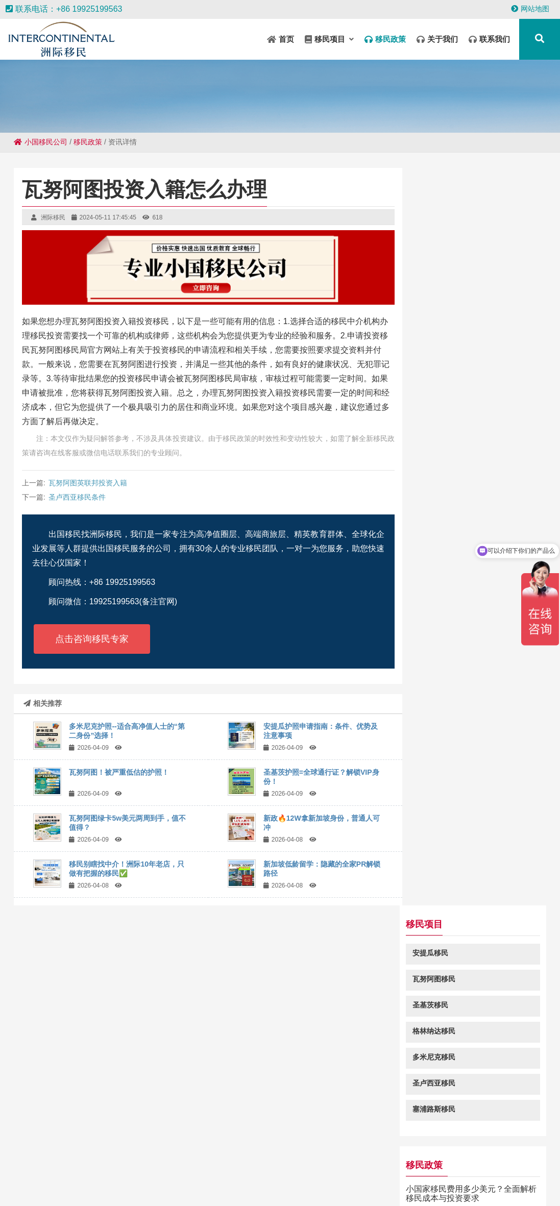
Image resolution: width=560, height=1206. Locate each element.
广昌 (346, 1166)
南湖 (262, 1166)
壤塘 (248, 1156)
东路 (93, 1156)
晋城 (424, 1166)
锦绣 (522, 1156)
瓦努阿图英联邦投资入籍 (87, 483)
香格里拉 (119, 1176)
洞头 (464, 1156)
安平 (87, 1166)
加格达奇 (418, 1156)
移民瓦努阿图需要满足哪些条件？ (479, 500)
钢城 (327, 1176)
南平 (138, 1186)
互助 (158, 1186)
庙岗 (196, 1186)
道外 (274, 1186)
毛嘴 (424, 1176)
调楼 (8, 1176)
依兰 (145, 1166)
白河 (502, 1166)
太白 (287, 1156)
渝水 (308, 1176)
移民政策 (88, 142)
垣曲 (210, 1156)
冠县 (313, 1186)
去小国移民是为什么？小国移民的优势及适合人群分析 (479, 641)
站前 (269, 1176)
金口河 (452, 1186)
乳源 (99, 1186)
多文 (191, 1176)
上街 (223, 1166)
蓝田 (541, 1156)
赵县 (385, 1176)
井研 (365, 1156)
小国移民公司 (40, 142)
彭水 (126, 1166)
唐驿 (540, 1166)
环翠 (113, 1156)
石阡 (548, 1176)
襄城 (503, 1156)
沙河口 (45, 1166)
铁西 (177, 1186)
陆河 (444, 1156)
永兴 (230, 1176)
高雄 (184, 1166)
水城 (165, 1166)
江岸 (268, 1156)
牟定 (345, 1156)
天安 (371, 1186)
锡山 (68, 1166)
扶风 (443, 1166)
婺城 (27, 1176)
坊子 (132, 1156)
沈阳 (307, 1156)
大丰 (410, 1186)
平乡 (429, 1186)
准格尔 (388, 1156)
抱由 (405, 1166)
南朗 (528, 1176)
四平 (216, 1186)
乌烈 (242, 1166)
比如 (366, 1176)
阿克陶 (69, 1176)
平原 (482, 1166)
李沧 (80, 1186)
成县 (249, 1176)
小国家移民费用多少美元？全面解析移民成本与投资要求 (479, 456)
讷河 (74, 1156)
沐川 (332, 1186)
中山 (46, 1176)
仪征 (463, 1166)
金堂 (211, 1176)
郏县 (489, 1176)
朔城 (92, 1176)
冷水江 (18, 1166)
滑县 (405, 1176)
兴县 (470, 1176)
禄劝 (326, 1156)
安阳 (293, 1186)
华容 (483, 1156)
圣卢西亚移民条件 (77, 497)
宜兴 (366, 1166)
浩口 (390, 1186)
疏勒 (190, 1156)
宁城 (107, 1166)
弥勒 (255, 1186)
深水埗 (323, 1166)
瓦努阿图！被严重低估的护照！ (119, 772)
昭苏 (229, 1156)
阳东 (509, 1176)
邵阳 (352, 1186)
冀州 (385, 1166)
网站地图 (530, 9)
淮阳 (281, 1166)
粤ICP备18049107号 (377, 1106)
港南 (171, 1156)
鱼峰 (235, 1186)
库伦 (54, 1156)
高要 (346, 1176)
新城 (204, 1166)
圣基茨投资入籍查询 (455, 781)
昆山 (151, 1156)
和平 (172, 1176)
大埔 (475, 1186)
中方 (301, 1166)
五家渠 (447, 1176)
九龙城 (149, 1176)
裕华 (288, 1176)
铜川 (521, 1166)
